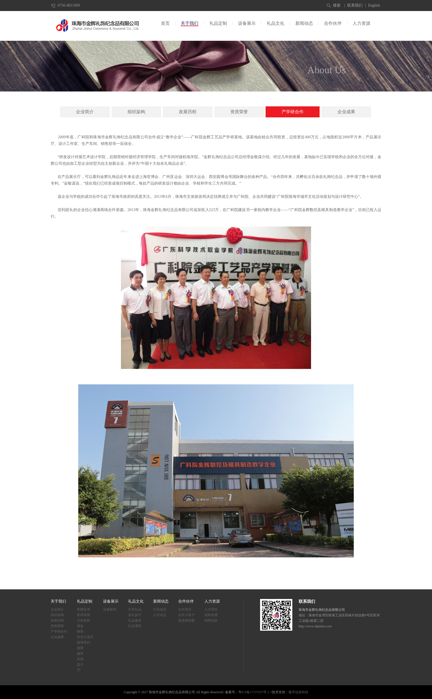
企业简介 (85, 111)
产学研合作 (293, 111)
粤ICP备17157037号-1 (253, 692)
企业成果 (346, 111)
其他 (80, 659)
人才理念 (211, 609)
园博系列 (83, 642)
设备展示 (247, 23)
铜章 (80, 631)
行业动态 (159, 609)
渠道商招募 (186, 620)
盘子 (80, 664)
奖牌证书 (83, 609)
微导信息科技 (298, 692)
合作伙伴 (333, 23)
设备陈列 (109, 609)
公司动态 (159, 615)
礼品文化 (275, 23)
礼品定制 (218, 23)
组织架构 (136, 111)
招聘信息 (211, 620)
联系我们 (355, 5)
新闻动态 (304, 23)
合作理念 (184, 609)
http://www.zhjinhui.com (315, 626)
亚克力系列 (85, 637)
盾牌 (80, 648)
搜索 (337, 5)
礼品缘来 (134, 620)
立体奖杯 (83, 620)
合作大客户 (186, 615)
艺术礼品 (134, 609)
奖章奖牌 (83, 615)
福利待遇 (211, 615)
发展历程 (187, 111)
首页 (165, 23)
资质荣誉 (239, 111)
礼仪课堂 (134, 626)
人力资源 (361, 23)
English (374, 5)
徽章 (80, 653)
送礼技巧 (134, 615)
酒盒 (80, 626)
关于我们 (189, 23)
